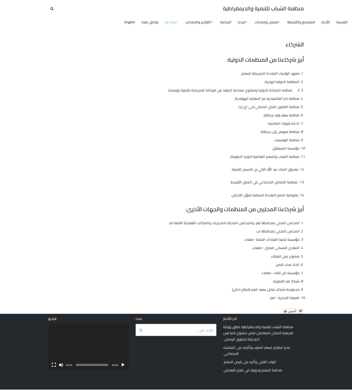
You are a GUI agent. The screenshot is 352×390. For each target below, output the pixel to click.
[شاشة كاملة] (54, 365)
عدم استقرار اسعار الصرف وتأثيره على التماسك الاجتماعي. (256, 350)
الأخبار (325, 22)
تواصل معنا (149, 22)
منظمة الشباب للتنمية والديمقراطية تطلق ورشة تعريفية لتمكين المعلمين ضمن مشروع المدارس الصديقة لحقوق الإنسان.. (258, 333)
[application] (88, 347)
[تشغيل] (123, 365)
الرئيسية (342, 22)
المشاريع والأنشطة (301, 22)
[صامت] (61, 365)
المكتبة (225, 22)
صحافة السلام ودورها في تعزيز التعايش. (252, 370)
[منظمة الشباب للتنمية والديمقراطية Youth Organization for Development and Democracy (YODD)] (263, 8)
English (129, 22)
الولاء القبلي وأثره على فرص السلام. (249, 362)
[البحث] (52, 8)
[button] (279, 22)
